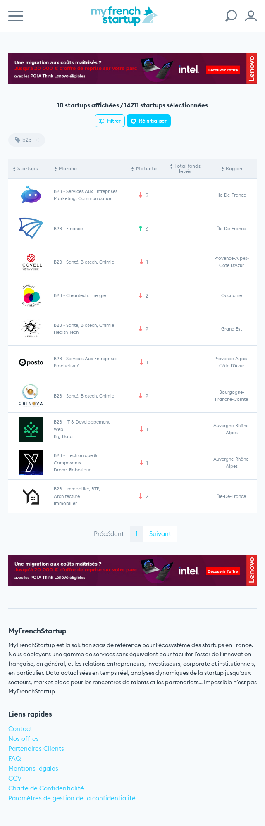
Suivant (160, 534)
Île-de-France (231, 195)
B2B (58, 191)
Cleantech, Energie (86, 295)
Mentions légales (33, 768)
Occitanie (231, 295)
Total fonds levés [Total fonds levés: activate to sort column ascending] (187, 169)
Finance (74, 228)
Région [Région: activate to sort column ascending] (234, 168)
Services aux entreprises (91, 191)
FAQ (14, 758)
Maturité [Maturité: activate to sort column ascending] (146, 168)
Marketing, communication (83, 198)
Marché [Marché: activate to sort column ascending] (68, 168)
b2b (23, 140)
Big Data (63, 436)
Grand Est (231, 329)
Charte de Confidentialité (46, 788)
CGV (15, 778)
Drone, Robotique (72, 470)
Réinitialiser (152, 121)
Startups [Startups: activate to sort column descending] (27, 168)
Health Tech (66, 332)
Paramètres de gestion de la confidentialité (72, 798)
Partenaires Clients (36, 748)
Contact (20, 729)
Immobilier (65, 503)
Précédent (109, 534)
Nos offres (23, 739)
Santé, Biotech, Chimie (90, 262)
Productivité (66, 366)
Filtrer (113, 121)
